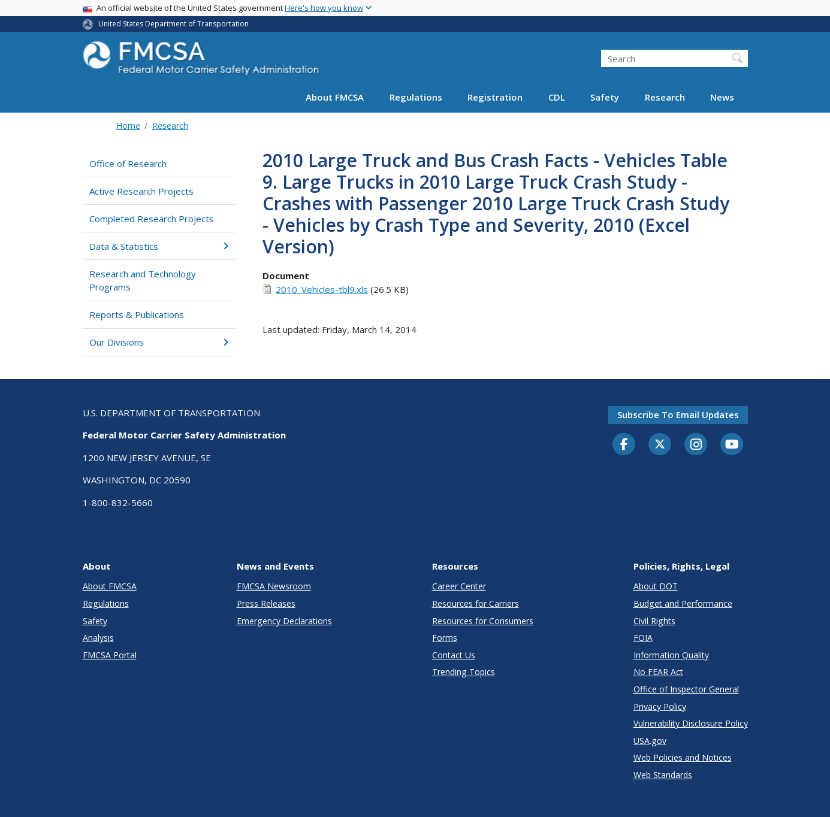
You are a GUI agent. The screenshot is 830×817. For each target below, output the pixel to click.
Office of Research (128, 164)
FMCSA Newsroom (274, 586)
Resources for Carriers (475, 603)
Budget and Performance (682, 603)
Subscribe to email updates (678, 414)
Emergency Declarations (284, 621)
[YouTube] (731, 445)
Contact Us (453, 655)
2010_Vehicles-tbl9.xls (322, 289)
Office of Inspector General (686, 689)
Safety (604, 97)
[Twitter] (659, 444)
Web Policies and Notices (682, 757)
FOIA (643, 637)
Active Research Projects (141, 191)
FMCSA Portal (110, 655)
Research (665, 97)
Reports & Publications (136, 314)
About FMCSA (335, 97)
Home (128, 125)
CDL (556, 97)
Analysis (98, 637)
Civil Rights (654, 621)
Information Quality (671, 655)
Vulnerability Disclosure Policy (690, 723)
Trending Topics (463, 671)
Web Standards (662, 774)
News (722, 97)
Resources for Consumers (482, 621)
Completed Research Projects (151, 219)
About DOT (655, 586)
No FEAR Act (658, 671)
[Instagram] (695, 446)
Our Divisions (159, 342)
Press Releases (266, 603)
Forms (444, 637)
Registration (495, 97)
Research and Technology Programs (142, 280)
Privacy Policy (659, 706)
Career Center (459, 586)
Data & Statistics (159, 246)
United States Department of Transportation (173, 24)
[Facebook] (623, 445)
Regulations (416, 97)
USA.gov (649, 740)
